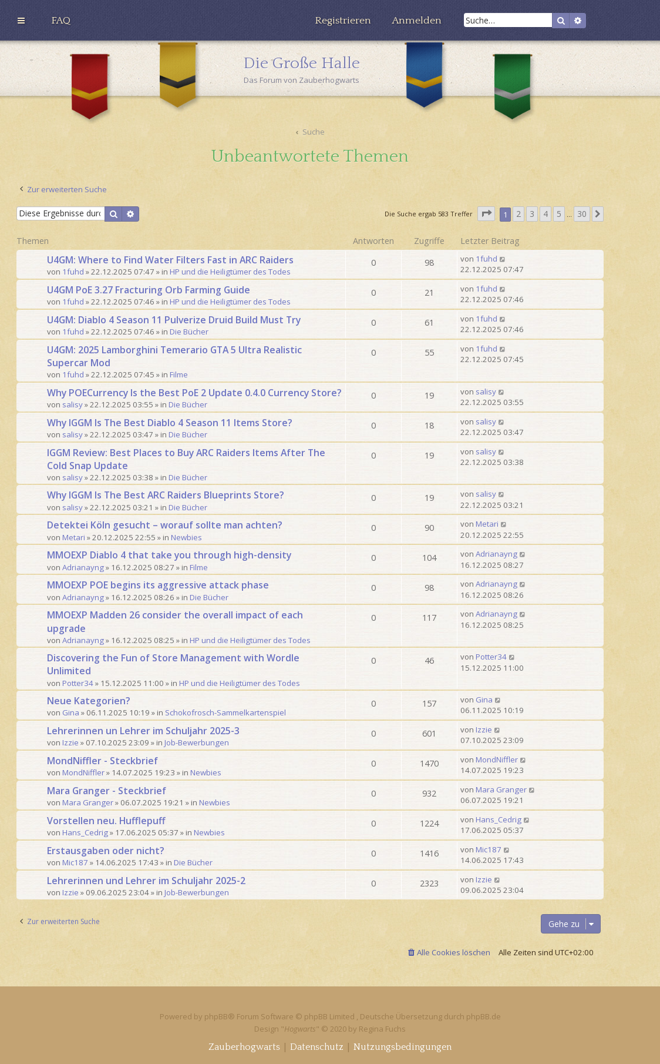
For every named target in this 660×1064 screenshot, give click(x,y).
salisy (72, 404)
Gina (70, 712)
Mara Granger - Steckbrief (106, 790)
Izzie (70, 742)
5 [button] (559, 213)
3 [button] (532, 213)
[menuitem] (61, 20)
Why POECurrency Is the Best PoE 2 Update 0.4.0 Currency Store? (194, 392)
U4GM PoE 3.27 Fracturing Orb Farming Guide (148, 289)
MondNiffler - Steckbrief (102, 760)
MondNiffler (83, 772)
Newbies (186, 537)
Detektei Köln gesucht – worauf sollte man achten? (164, 524)
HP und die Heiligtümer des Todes (230, 271)
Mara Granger (87, 802)
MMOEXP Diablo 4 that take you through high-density (169, 554)
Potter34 (77, 683)
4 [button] (545, 213)
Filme (179, 374)
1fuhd (73, 271)
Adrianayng (83, 567)
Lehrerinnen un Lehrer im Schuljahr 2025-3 (143, 730)
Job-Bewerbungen (196, 742)
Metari (73, 537)
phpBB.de (483, 1016)
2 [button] (518, 213)
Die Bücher (189, 331)
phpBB (216, 1016)
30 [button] (582, 213)
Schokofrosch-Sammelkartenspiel (225, 712)
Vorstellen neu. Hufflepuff (106, 820)
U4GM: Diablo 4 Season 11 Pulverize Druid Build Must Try (174, 319)
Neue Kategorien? (88, 700)
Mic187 (75, 862)
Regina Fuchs (382, 1028)
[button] (486, 213)
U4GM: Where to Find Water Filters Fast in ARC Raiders (170, 259)
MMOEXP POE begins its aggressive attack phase (158, 584)
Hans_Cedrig (85, 832)
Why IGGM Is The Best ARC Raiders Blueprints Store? (165, 494)
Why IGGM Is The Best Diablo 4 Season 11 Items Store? (169, 422)
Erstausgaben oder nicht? (105, 850)
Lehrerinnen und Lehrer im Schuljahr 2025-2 (146, 880)
